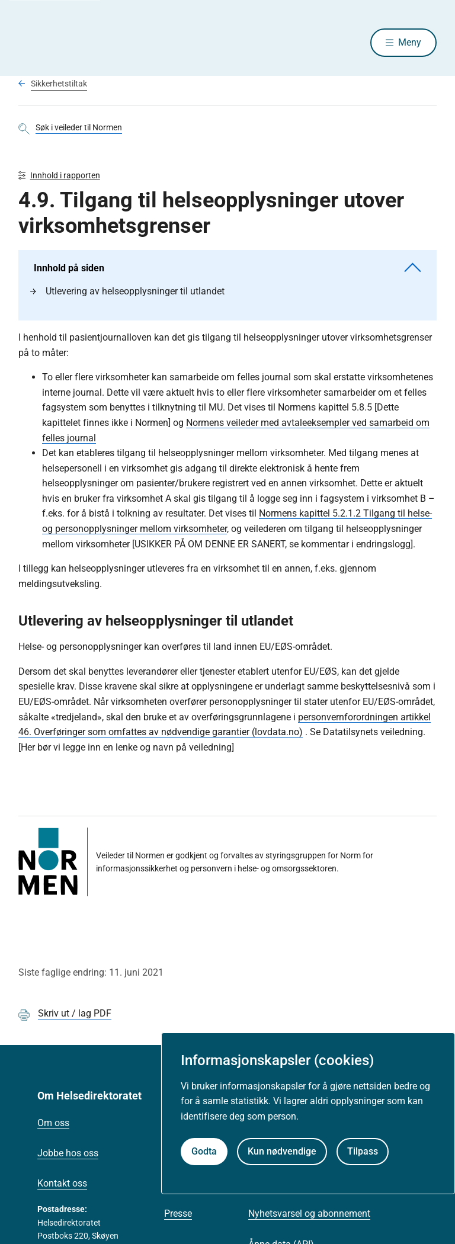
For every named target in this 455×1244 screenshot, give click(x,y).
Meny (409, 43)
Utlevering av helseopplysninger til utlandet (127, 293)
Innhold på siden (228, 270)
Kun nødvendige (282, 1151)
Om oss (53, 1125)
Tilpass (362, 1151)
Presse (178, 1215)
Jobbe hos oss (67, 1155)
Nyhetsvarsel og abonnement (309, 1215)
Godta (204, 1151)
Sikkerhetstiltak (59, 84)
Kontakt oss (62, 1185)
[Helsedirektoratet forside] (103, 43)
